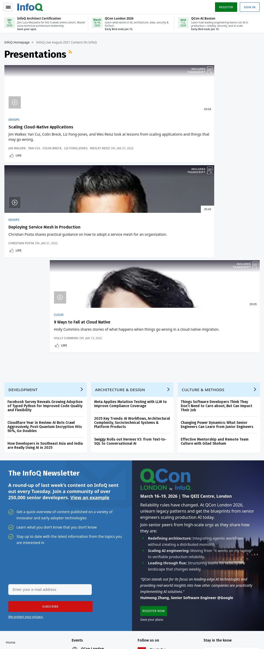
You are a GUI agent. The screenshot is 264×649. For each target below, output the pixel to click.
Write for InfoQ (19, 525)
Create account (19, 483)
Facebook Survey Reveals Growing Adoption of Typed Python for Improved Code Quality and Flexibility (45, 236)
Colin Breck (52, 157)
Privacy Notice (188, 632)
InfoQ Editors (17, 533)
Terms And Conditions (218, 632)
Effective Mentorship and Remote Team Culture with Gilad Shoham (215, 272)
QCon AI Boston (94, 495)
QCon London (92, 482)
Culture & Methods (204, 220)
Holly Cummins (194, 166)
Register (225, 6)
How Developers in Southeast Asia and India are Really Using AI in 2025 (46, 276)
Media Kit (14, 558)
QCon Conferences (16, 504)
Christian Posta (107, 166)
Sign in (249, 6)
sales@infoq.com (74, 624)
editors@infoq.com (133, 624)
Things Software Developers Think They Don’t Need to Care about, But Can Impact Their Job (217, 236)
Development (23, 220)
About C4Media (19, 550)
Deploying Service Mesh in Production (131, 126)
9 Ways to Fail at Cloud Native (210, 126)
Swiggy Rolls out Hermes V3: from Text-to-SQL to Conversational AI (131, 272)
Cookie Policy (246, 632)
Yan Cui (34, 157)
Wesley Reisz (45, 161)
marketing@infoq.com (21, 639)
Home (11, 475)
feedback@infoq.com (20, 624)
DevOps (14, 118)
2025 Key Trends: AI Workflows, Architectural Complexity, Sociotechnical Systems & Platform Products (133, 253)
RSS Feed (71, 53)
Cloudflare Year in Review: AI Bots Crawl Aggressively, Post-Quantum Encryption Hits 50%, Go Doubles (45, 257)
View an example (89, 329)
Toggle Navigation (10, 6)
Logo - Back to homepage (31, 5)
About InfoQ (16, 542)
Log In (12, 492)
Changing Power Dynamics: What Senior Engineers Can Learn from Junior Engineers (218, 255)
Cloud (186, 118)
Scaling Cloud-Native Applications (41, 126)
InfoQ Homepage (17, 41)
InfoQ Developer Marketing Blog (19, 574)
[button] (48, 438)
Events (12, 517)
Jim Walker (17, 157)
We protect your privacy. (25, 449)
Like (19, 173)
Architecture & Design (121, 220)
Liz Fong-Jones (20, 161)
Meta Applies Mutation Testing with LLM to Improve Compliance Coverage (131, 234)
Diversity (13, 591)
